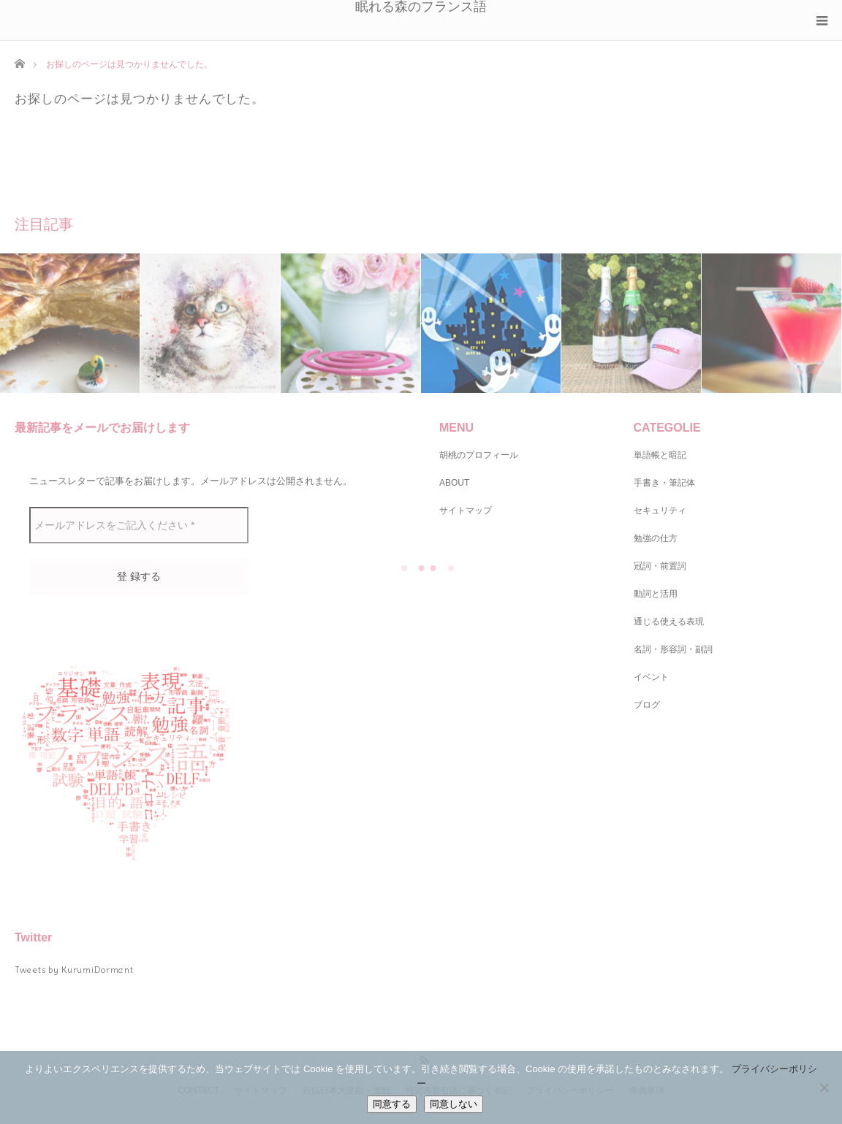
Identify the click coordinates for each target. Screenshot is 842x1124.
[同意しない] (823, 1087)
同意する (392, 1103)
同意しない (453, 1103)
